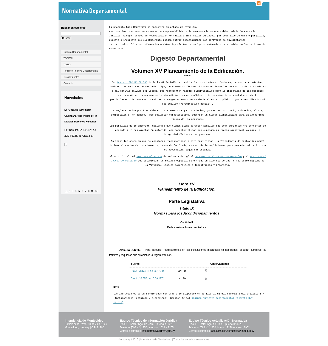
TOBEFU (68, 58)
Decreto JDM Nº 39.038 (132, 82)
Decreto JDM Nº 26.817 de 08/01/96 (218, 156)
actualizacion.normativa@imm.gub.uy (232, 330)
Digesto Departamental (75, 52)
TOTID (67, 64)
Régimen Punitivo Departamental (80, 70)
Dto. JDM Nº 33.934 (149, 156)
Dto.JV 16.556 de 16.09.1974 (147, 278)
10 (95, 191)
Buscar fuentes (71, 77)
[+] (65, 144)
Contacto (68, 83)
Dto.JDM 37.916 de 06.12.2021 (149, 270)
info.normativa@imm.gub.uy (158, 330)
